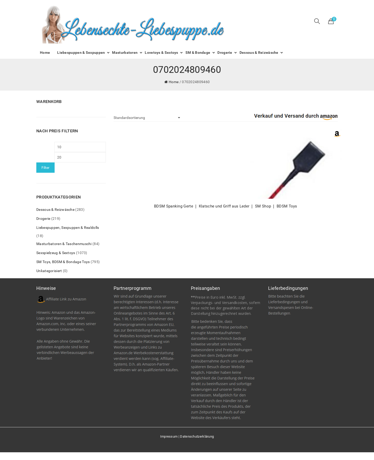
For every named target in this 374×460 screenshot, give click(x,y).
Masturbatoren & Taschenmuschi (64, 244)
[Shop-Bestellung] (147, 117)
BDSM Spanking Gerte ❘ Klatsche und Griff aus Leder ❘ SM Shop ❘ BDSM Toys (225, 206)
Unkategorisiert (49, 271)
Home (173, 82)
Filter (45, 168)
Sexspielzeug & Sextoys (55, 253)
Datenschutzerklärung (197, 436)
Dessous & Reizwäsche (55, 209)
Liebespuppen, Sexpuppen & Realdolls (67, 227)
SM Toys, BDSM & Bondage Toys (63, 262)
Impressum (169, 436)
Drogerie (43, 218)
